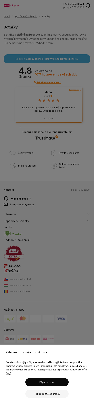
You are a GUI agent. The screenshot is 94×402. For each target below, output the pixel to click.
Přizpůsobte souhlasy (47, 393)
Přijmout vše (46, 382)
